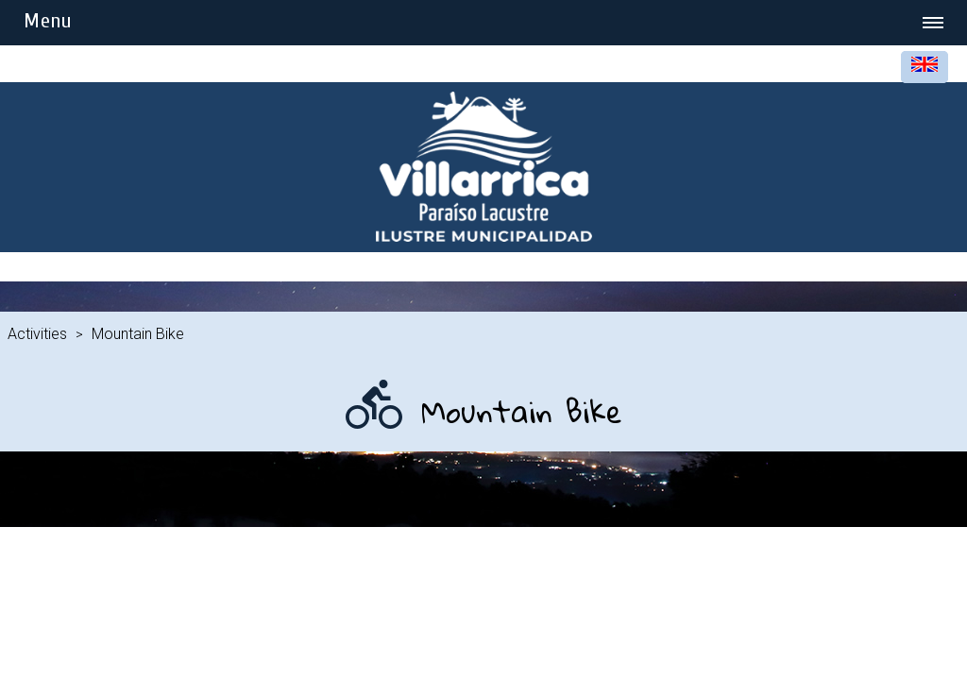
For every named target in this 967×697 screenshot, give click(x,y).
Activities (37, 334)
